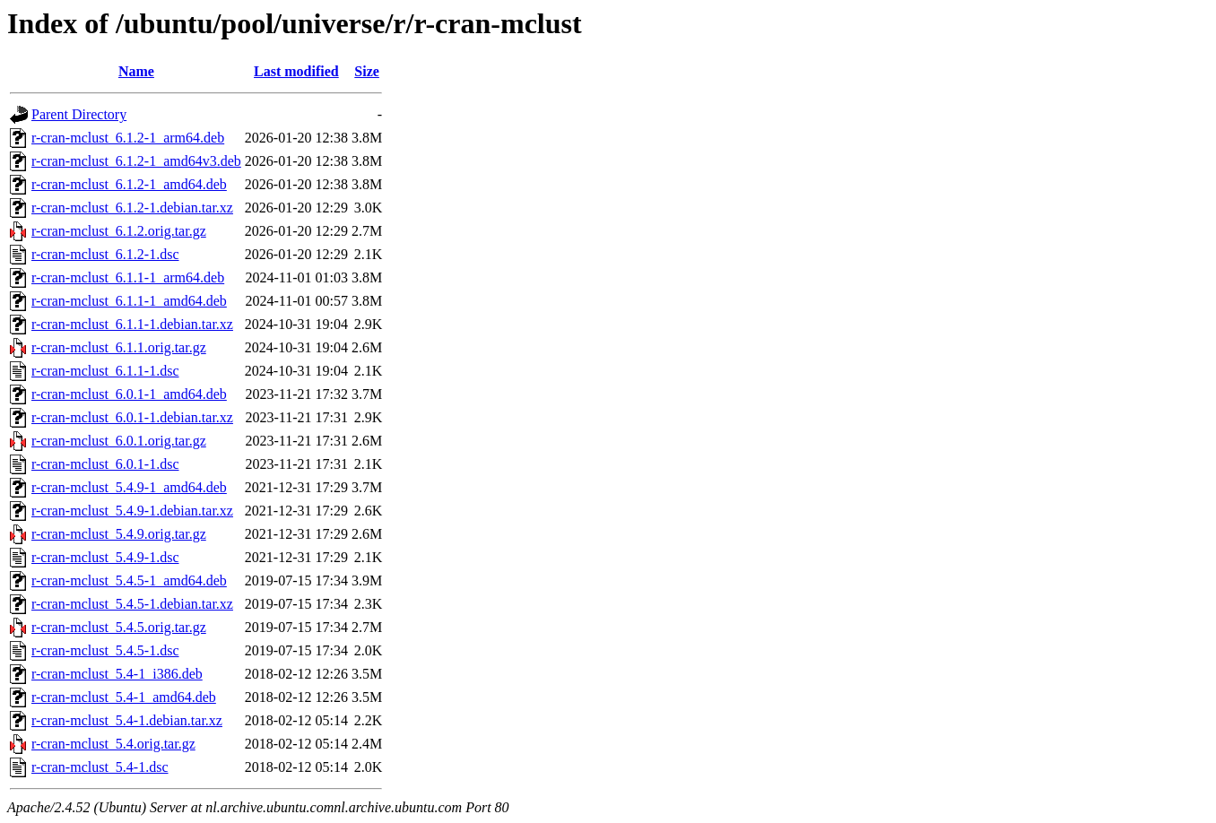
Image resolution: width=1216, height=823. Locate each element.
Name (136, 71)
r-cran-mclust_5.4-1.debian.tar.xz (126, 720)
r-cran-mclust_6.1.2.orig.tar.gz (118, 230)
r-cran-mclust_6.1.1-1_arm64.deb (127, 277)
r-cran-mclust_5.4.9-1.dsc (105, 557)
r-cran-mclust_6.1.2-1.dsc (105, 254)
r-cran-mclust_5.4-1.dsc (100, 767)
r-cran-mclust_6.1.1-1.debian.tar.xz (132, 324)
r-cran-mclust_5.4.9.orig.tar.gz (118, 533)
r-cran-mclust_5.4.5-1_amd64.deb (129, 580)
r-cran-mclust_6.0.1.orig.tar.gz (118, 440)
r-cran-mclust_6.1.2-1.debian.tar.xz (132, 207)
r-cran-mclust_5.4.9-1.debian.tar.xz (132, 510)
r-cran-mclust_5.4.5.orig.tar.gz (118, 627)
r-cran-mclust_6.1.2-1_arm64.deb (127, 137)
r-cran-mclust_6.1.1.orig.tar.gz (118, 347)
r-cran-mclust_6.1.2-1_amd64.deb (129, 184)
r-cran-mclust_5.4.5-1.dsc (105, 650)
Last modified (296, 71)
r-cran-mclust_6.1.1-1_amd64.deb (129, 300)
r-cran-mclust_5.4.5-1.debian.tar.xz (132, 603)
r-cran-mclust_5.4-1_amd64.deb (123, 697)
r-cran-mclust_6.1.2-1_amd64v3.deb (136, 161)
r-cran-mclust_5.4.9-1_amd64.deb (129, 487)
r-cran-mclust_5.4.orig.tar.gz (113, 743)
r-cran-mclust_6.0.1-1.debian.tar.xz (132, 417)
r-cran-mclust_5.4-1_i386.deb (117, 673)
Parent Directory (78, 114)
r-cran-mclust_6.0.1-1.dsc (105, 464)
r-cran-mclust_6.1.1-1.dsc (105, 370)
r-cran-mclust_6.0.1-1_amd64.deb (129, 394)
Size (366, 71)
